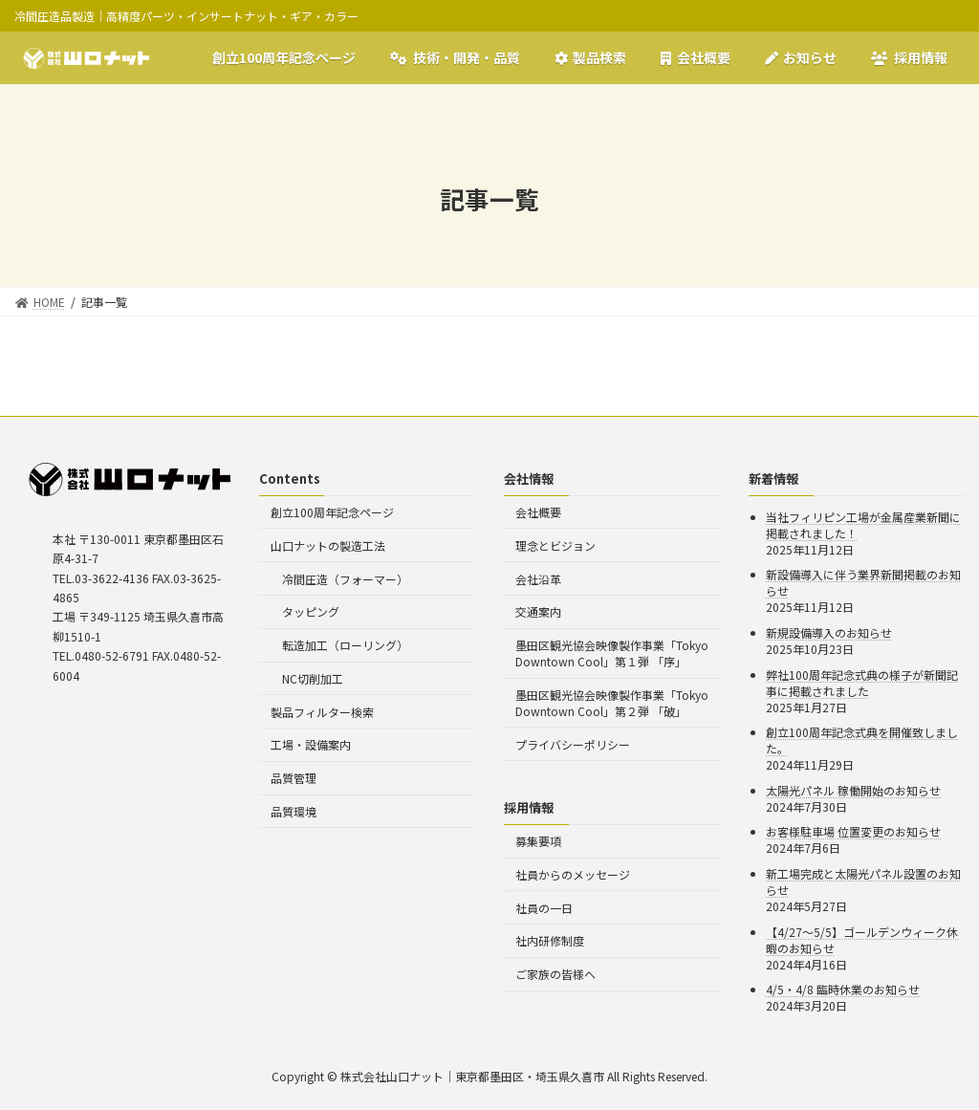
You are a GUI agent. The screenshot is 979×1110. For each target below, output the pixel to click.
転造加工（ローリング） (345, 645)
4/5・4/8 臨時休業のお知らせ (843, 989)
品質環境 (293, 811)
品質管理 (293, 778)
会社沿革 (538, 579)
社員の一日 (544, 908)
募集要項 (538, 841)
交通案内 (538, 611)
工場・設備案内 (311, 744)
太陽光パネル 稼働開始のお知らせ (853, 790)
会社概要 (538, 512)
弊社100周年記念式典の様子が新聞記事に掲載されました (862, 682)
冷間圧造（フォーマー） (345, 579)
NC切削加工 (312, 678)
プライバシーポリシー (572, 744)
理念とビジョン (555, 545)
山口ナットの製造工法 (328, 545)
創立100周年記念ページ (332, 512)
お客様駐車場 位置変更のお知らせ (853, 831)
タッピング (310, 611)
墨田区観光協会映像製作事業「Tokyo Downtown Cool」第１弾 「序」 (611, 653)
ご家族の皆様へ (555, 974)
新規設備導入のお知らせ (829, 632)
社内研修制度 (549, 940)
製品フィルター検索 (322, 712)
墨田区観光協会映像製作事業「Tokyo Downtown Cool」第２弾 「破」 (611, 702)
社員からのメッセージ (572, 874)
